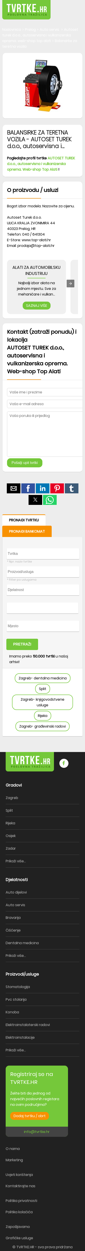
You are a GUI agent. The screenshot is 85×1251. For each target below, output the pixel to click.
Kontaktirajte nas (20, 1186)
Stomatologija (18, 986)
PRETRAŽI (22, 644)
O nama (13, 1148)
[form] (42, 625)
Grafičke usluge (19, 1238)
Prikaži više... (16, 861)
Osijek (11, 835)
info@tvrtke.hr (37, 1131)
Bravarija (13, 917)
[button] (71, 6)
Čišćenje (13, 930)
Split (42, 688)
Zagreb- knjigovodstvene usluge (42, 702)
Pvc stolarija (16, 999)
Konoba (12, 1012)
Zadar (11, 848)
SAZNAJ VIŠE (36, 305)
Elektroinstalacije (20, 1037)
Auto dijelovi (16, 892)
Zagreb (12, 797)
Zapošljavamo (18, 1226)
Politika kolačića (19, 1212)
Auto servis (15, 905)
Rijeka (42, 715)
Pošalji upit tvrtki (25, 463)
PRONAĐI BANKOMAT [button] (27, 531)
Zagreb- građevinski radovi (42, 726)
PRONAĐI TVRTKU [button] (24, 520)
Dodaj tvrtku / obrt (30, 1116)
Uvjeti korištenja (19, 1174)
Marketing (14, 1160)
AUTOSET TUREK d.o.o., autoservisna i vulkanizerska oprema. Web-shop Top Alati (41, 164)
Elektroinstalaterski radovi (28, 1024)
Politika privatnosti (21, 1200)
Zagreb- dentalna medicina (43, 678)
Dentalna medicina (22, 943)
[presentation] (70, 283)
